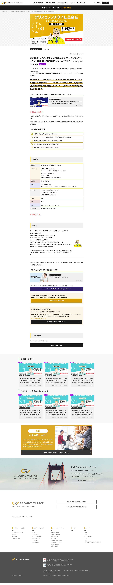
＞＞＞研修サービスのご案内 (38, 319)
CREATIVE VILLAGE (56, 7)
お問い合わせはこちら (56, 347)
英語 (44, 49)
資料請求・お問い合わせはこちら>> (56, 323)
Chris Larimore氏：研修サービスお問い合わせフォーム (56, 289)
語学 (48, 49)
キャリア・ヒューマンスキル (36, 49)
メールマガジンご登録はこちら (56, 301)
